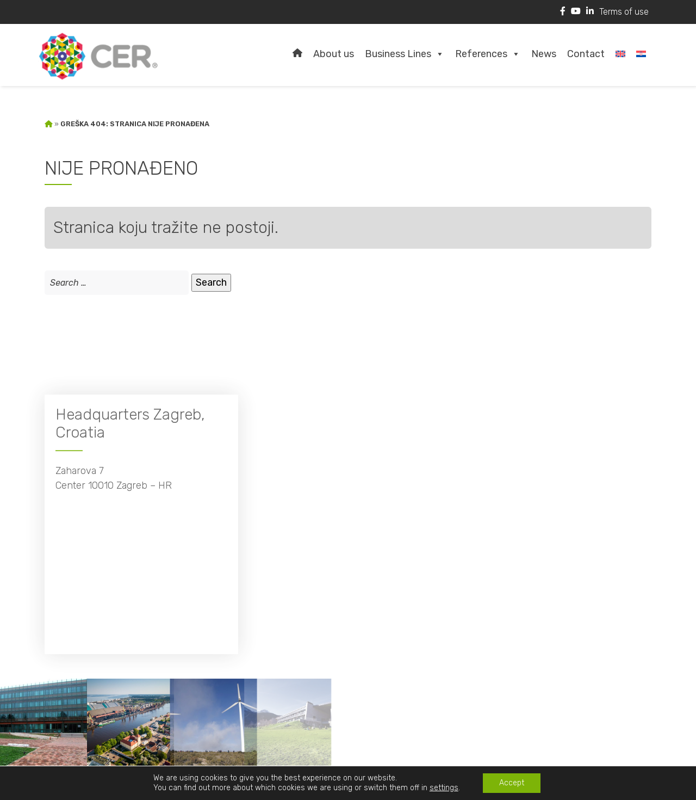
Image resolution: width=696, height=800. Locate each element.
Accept (511, 782)
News (543, 54)
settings (444, 787)
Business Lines (404, 54)
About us (333, 54)
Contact (586, 54)
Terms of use (624, 12)
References (487, 54)
